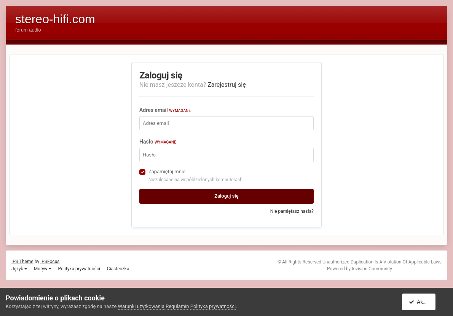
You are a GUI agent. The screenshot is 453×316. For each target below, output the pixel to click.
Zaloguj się (226, 196)
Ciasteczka (118, 268)
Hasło (157, 142)
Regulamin (177, 306)
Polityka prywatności (79, 268)
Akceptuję (423, 302)
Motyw (42, 268)
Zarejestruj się (226, 84)
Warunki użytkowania (141, 306)
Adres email (165, 110)
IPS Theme (22, 261)
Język (19, 268)
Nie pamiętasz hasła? (292, 211)
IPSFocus (49, 261)
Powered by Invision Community (359, 268)
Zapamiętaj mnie (166, 171)
